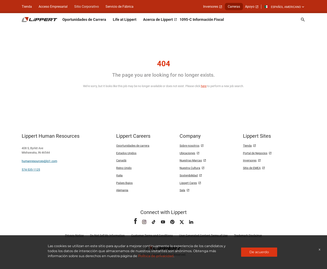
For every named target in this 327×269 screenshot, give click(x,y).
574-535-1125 (31, 169)
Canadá (121, 160)
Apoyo (249, 7)
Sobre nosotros (189, 145)
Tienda (27, 7)
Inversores (210, 7)
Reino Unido (124, 168)
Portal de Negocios (255, 153)
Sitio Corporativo (86, 7)
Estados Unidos (126, 153)
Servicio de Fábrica (119, 7)
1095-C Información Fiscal (202, 19)
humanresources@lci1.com (39, 161)
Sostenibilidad (189, 175)
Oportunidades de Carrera (84, 19)
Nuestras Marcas (191, 160)
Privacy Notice (74, 235)
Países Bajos (124, 183)
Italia (119, 175)
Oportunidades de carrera (132, 145)
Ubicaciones (187, 153)
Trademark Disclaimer (248, 235)
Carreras (234, 7)
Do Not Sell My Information (107, 235)
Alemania (122, 190)
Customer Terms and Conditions (152, 235)
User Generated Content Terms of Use (203, 235)
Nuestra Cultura (190, 168)
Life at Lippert (124, 19)
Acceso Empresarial (53, 7)
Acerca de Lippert (158, 19)
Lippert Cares (188, 183)
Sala (182, 190)
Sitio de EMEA (252, 168)
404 (163, 63)
